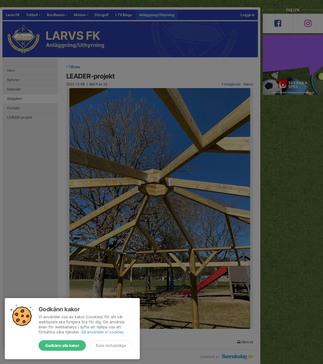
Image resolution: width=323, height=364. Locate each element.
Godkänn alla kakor (62, 345)
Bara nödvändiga (111, 345)
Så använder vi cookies (102, 332)
